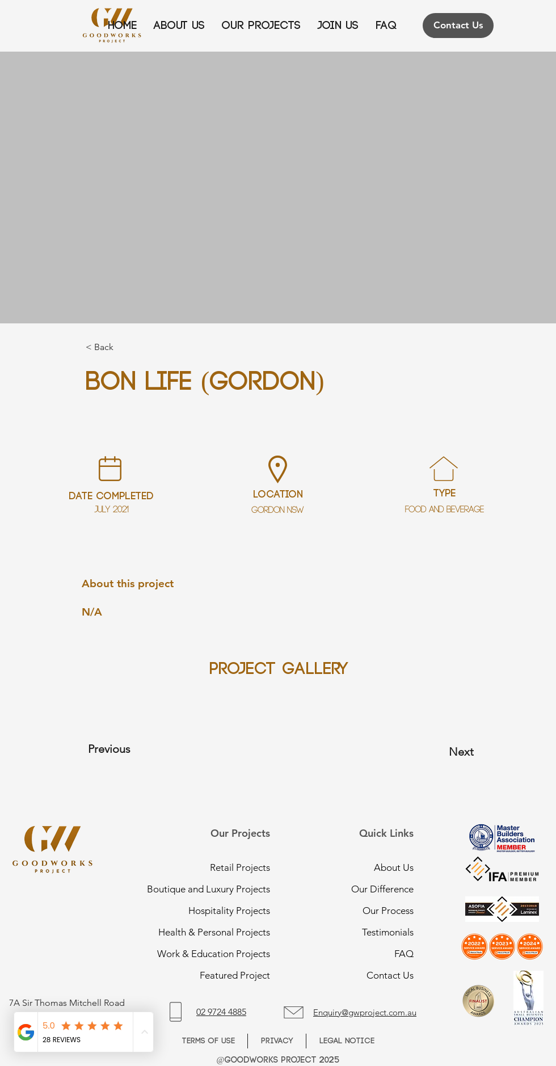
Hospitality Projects (229, 910)
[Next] (435, 751)
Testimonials (388, 932)
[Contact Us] (458, 25)
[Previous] (134, 749)
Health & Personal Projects (220, 932)
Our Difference (382, 889)
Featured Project (235, 975)
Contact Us (390, 975)
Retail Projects (240, 867)
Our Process (388, 910)
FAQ (404, 953)
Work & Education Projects (220, 953)
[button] (338, 26)
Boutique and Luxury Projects (220, 889)
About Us (394, 867)
